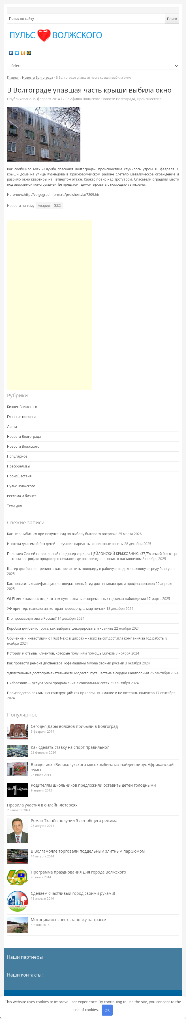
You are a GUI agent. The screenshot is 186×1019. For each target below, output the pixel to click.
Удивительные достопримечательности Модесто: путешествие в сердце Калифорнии (78, 673)
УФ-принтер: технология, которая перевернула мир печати (56, 608)
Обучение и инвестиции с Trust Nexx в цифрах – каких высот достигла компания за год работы (85, 638)
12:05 (51, 98)
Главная (13, 77)
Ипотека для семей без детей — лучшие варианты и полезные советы (65, 543)
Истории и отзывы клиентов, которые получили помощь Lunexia (61, 653)
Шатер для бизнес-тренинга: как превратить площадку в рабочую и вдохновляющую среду (83, 568)
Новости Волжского (23, 446)
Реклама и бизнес (22, 496)
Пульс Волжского (21, 486)
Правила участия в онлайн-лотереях (42, 805)
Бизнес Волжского (22, 406)
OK (107, 1009)
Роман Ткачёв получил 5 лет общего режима (74, 820)
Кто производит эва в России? (32, 618)
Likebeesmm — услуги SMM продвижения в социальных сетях (58, 683)
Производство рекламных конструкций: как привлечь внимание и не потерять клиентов (81, 692)
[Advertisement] (49, 305)
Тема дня (14, 505)
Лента (12, 426)
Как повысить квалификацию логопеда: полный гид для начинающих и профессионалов (81, 583)
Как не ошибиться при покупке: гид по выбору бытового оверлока (62, 533)
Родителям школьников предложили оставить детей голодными (93, 785)
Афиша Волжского (85, 98)
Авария (44, 205)
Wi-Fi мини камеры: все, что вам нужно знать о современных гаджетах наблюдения (76, 598)
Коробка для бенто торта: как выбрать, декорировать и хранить (60, 628)
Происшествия (149, 98)
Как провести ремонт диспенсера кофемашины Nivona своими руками (65, 663)
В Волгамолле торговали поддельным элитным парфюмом (88, 851)
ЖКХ (57, 205)
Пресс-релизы (18, 466)
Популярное (17, 456)
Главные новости (21, 416)
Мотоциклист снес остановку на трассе (68, 919)
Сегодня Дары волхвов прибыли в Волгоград (74, 726)
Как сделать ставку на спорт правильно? (70, 747)
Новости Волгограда (37, 77)
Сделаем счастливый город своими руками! (73, 893)
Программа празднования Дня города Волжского (78, 872)
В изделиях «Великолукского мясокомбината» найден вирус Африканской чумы (102, 767)
